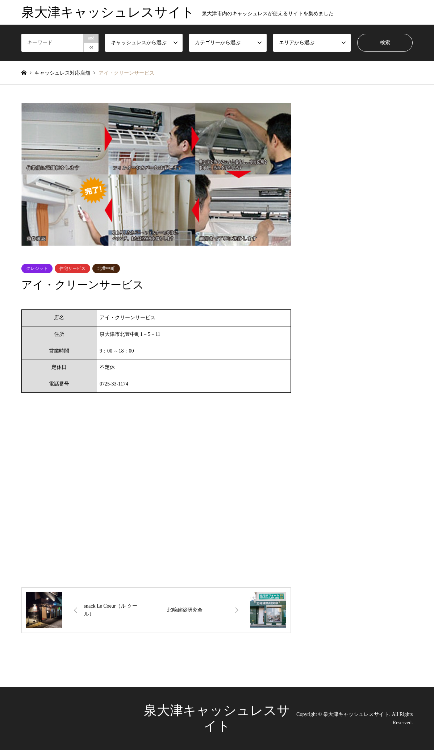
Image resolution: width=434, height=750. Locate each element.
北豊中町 (106, 268)
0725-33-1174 (114, 384)
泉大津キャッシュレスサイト (356, 714)
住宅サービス (72, 268)
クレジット (37, 268)
